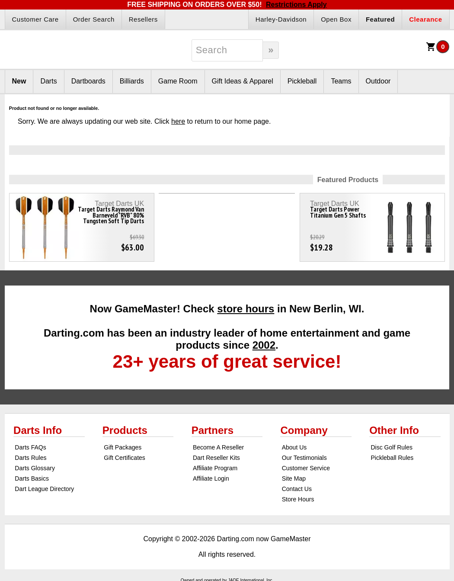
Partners (212, 430)
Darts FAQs (30, 447)
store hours (245, 309)
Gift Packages (122, 447)
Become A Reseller (218, 447)
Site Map (294, 478)
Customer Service (306, 468)
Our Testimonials (304, 457)
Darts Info (37, 430)
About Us (294, 447)
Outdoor (378, 81)
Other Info (394, 430)
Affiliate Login (211, 478)
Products (124, 430)
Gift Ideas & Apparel (242, 81)
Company (303, 430)
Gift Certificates (124, 457)
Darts (48, 81)
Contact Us (297, 488)
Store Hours (298, 499)
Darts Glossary (35, 468)
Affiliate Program (215, 468)
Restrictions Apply (296, 4)
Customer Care (35, 19)
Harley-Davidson (281, 19)
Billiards (132, 81)
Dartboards (88, 81)
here (178, 121)
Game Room (178, 81)
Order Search (94, 19)
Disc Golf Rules (391, 447)
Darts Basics (32, 478)
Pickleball (302, 81)
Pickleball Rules (392, 457)
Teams (341, 81)
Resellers (143, 19)
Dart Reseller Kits (216, 457)
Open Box (336, 19)
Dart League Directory (44, 488)
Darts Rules (30, 457)
